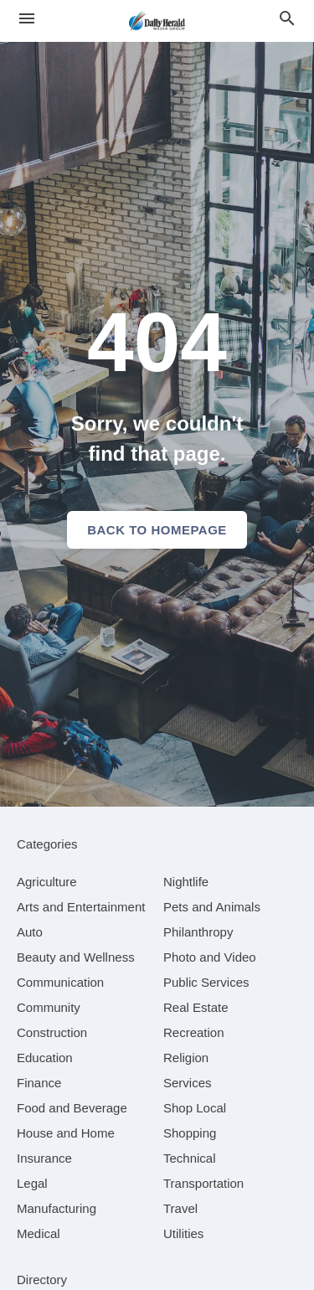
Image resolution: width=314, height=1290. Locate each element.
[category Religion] (185, 1057)
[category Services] (187, 1083)
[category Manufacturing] (56, 1208)
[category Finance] (39, 1083)
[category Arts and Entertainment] (81, 907)
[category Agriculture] (47, 882)
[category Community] (48, 1007)
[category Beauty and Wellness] (76, 957)
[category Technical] (189, 1158)
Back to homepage (157, 530)
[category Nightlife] (185, 882)
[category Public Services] (206, 982)
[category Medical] (38, 1233)
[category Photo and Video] (209, 957)
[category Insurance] (44, 1158)
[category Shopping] (189, 1133)
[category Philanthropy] (198, 932)
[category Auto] (30, 932)
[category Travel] (180, 1208)
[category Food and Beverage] (72, 1108)
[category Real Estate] (196, 1007)
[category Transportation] (203, 1183)
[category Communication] (60, 982)
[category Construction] (52, 1032)
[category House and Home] (66, 1133)
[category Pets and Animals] (211, 907)
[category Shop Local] (194, 1108)
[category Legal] (32, 1183)
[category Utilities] (183, 1233)
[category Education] (45, 1057)
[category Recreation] (193, 1032)
